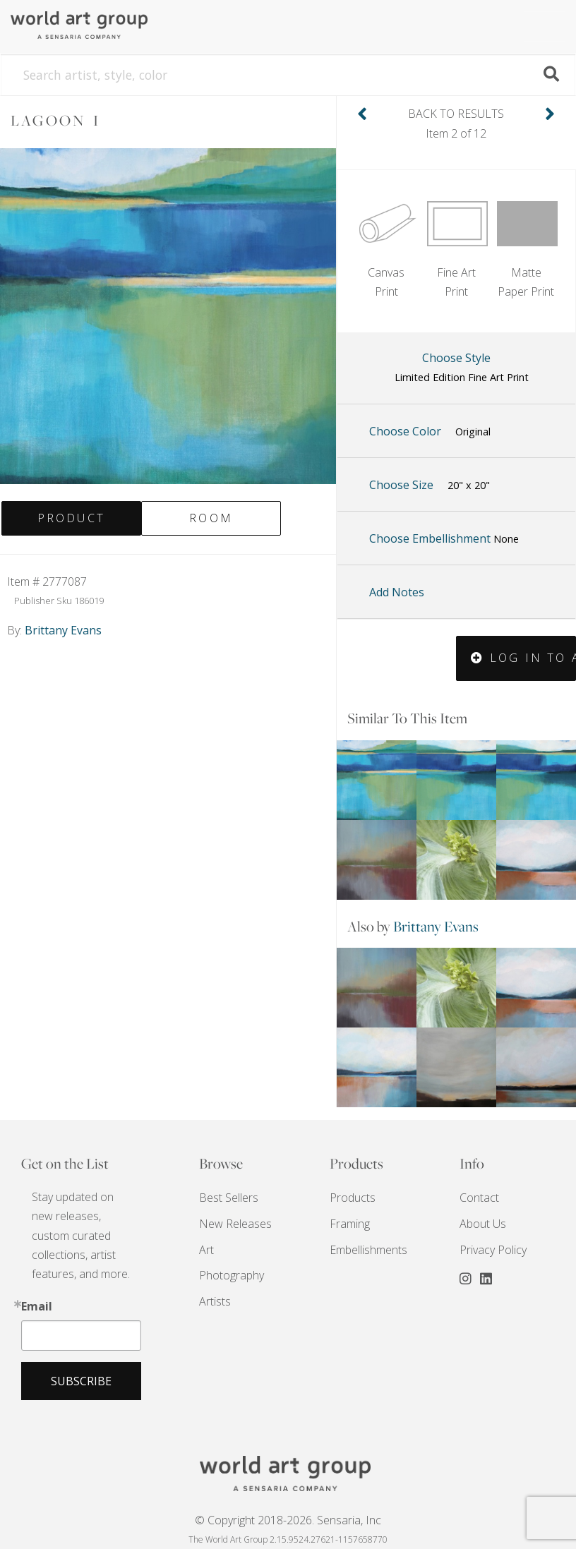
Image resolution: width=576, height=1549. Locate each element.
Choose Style (462, 368)
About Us (483, 1223)
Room (211, 518)
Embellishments (368, 1250)
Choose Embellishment (444, 538)
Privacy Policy (493, 1250)
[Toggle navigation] (544, 26)
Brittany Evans (436, 926)
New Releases (235, 1223)
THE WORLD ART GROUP (288, 1473)
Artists (215, 1301)
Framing (350, 1223)
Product (71, 518)
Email (36, 1306)
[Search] (288, 75)
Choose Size (429, 485)
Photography (231, 1275)
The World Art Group (95, 25)
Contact (479, 1197)
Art (206, 1250)
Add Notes (396, 592)
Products (353, 1197)
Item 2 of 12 (456, 122)
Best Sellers (228, 1197)
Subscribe (81, 1381)
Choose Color (430, 431)
